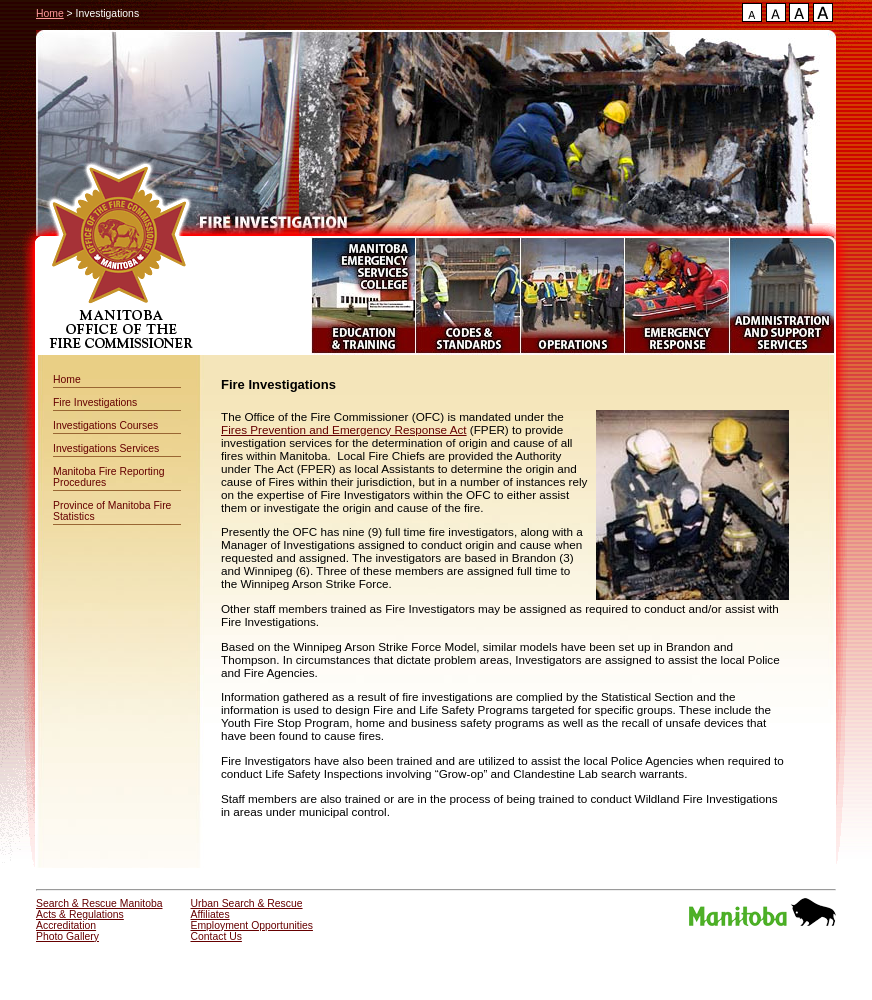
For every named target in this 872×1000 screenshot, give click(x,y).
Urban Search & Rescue (247, 903)
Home (50, 13)
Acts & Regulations (80, 914)
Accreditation (66, 925)
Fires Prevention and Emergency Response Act (344, 429)
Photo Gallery (67, 936)
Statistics (74, 516)
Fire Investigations (95, 402)
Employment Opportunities (252, 925)
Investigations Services (106, 448)
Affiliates (210, 914)
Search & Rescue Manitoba (99, 903)
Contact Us (216, 936)
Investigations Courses (105, 425)
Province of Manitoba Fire (112, 505)
